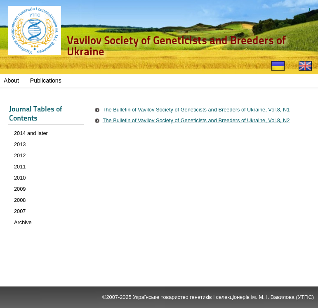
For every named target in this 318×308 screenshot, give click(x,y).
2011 (20, 166)
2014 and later (31, 133)
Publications (45, 80)
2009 (20, 189)
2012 (20, 155)
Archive (23, 222)
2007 (20, 211)
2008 (20, 200)
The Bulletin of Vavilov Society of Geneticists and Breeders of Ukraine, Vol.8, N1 (196, 110)
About (11, 80)
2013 (20, 144)
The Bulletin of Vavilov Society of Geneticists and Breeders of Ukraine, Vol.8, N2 (196, 120)
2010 (20, 178)
